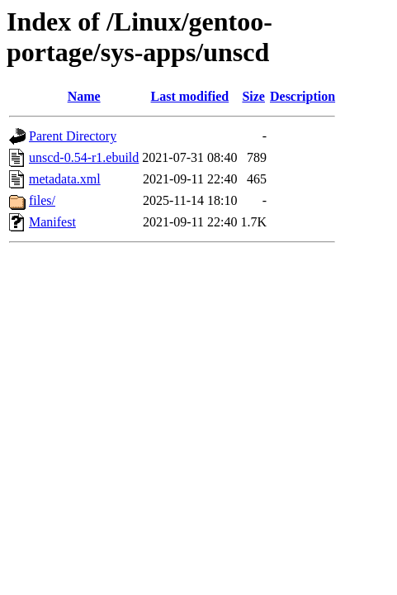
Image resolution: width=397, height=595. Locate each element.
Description (302, 96)
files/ (42, 200)
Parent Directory (72, 136)
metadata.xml (65, 179)
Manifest (52, 222)
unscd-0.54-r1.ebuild (84, 157)
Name (84, 96)
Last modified (190, 96)
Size (253, 96)
